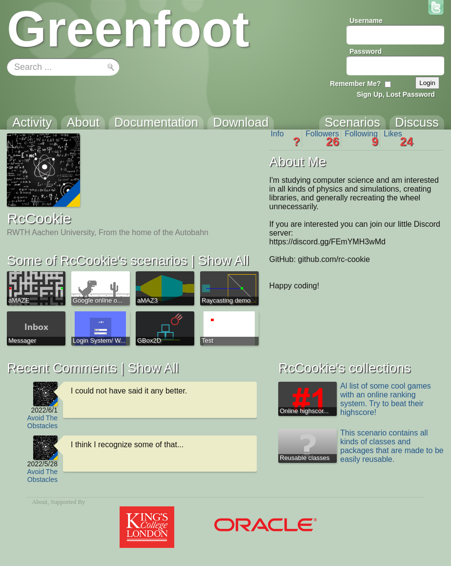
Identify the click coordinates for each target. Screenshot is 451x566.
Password (365, 51)
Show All (223, 260)
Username (366, 20)
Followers (322, 138)
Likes (398, 138)
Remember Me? (355, 83)
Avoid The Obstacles (42, 422)
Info (285, 138)
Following (361, 138)
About (39, 502)
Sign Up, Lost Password (396, 94)
